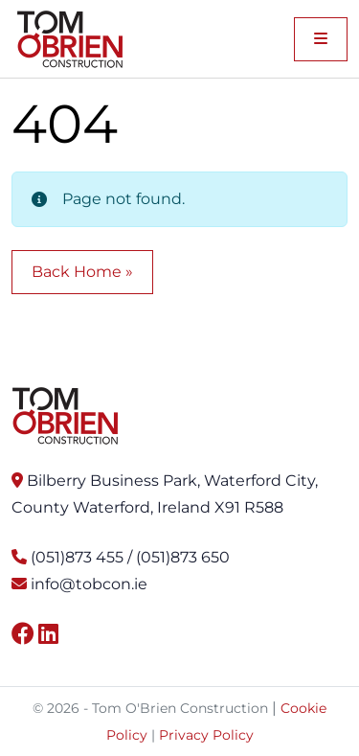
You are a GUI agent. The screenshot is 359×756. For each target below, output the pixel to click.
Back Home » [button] (82, 272)
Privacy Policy (206, 735)
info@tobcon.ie (89, 584)
